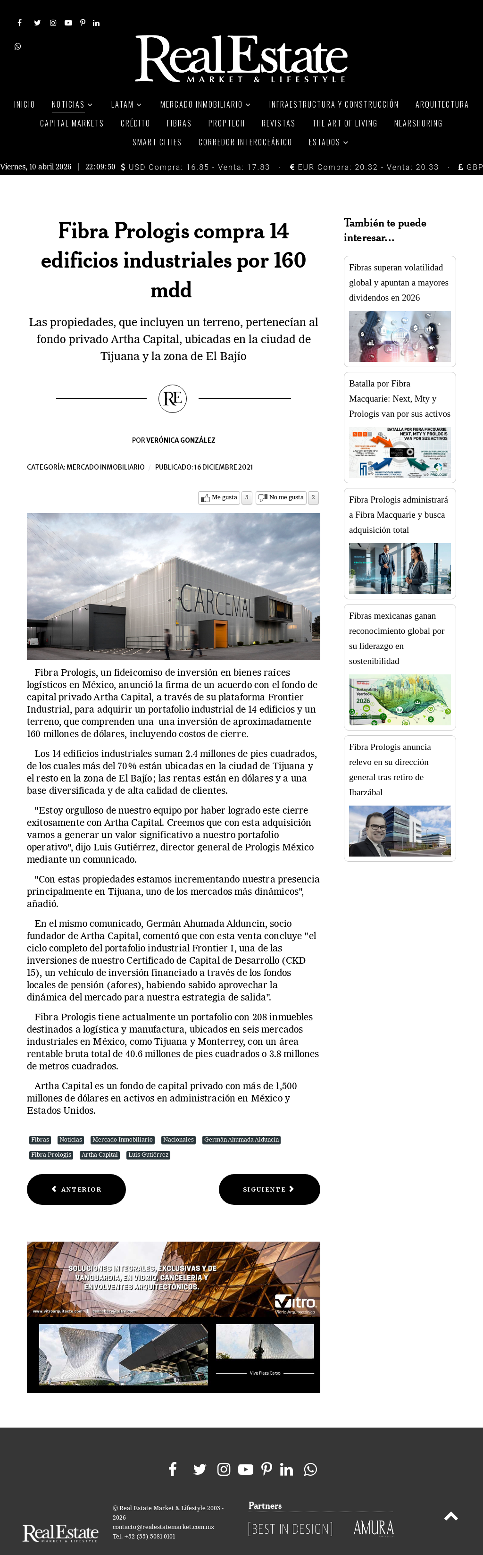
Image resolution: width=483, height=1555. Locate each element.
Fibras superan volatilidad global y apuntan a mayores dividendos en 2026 (399, 262)
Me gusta (224, 477)
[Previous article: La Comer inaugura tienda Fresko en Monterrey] (76, 1168)
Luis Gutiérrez (148, 1134)
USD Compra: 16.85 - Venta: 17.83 (195, 146)
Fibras (40, 1119)
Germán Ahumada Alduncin (241, 1119)
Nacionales (178, 1119)
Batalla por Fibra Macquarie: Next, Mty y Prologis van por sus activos (399, 378)
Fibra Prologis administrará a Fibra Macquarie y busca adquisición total (398, 494)
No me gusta (286, 477)
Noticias (70, 1119)
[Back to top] (451, 1496)
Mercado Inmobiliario (122, 1119)
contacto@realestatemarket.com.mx (163, 1506)
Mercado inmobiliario (106, 447)
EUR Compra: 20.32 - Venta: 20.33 (364, 146)
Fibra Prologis (51, 1134)
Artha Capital (100, 1134)
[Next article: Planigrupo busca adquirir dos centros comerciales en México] (269, 1168)
